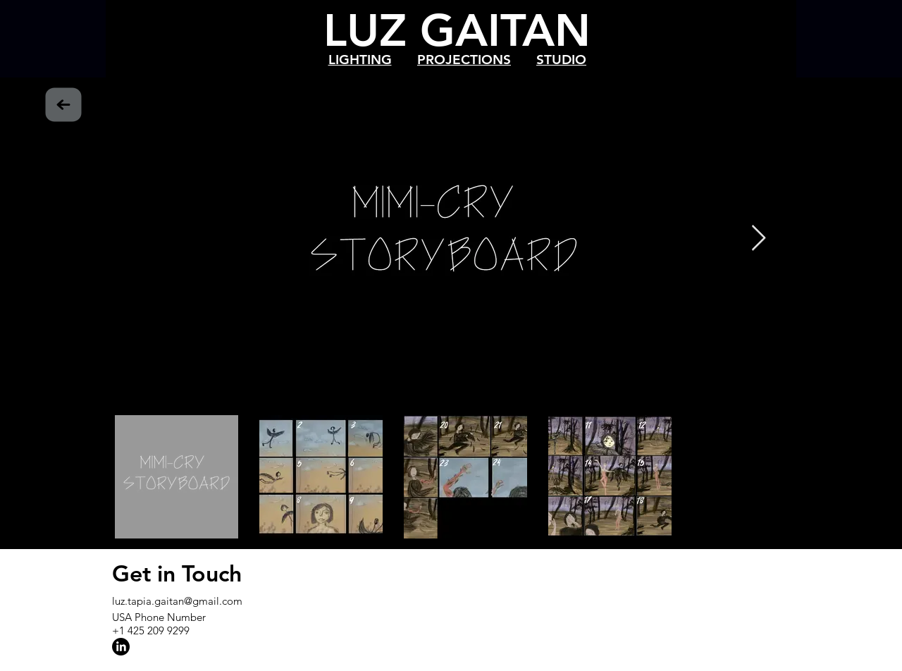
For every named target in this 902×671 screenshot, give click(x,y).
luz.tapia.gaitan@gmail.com (177, 601)
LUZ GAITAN (457, 30)
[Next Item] (758, 238)
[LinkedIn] (121, 646)
